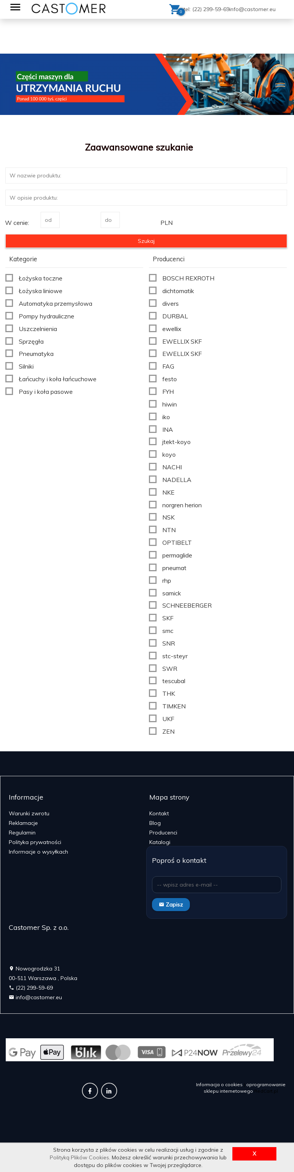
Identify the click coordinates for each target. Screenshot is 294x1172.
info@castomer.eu (252, 9)
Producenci (163, 832)
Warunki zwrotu (29, 813)
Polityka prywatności (35, 842)
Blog (155, 823)
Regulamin (22, 832)
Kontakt (159, 813)
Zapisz (171, 904)
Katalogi (159, 842)
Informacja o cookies (219, 1084)
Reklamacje (23, 823)
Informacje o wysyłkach (38, 851)
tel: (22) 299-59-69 (206, 9)
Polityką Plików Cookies (79, 1157)
